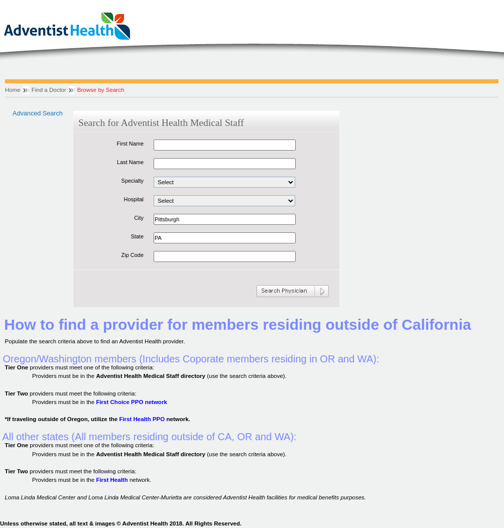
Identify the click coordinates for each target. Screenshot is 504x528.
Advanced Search (38, 113)
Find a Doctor (49, 90)
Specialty (132, 181)
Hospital (133, 199)
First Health (112, 480)
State (137, 236)
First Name (130, 144)
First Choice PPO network (131, 402)
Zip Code (132, 255)
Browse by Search (100, 90)
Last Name (130, 162)
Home (13, 90)
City (139, 218)
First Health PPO (142, 419)
